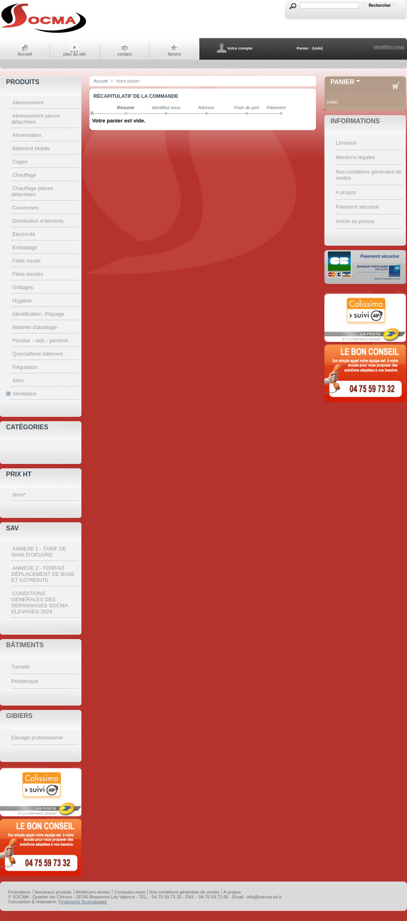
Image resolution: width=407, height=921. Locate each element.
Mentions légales (355, 157)
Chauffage (24, 175)
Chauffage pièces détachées (32, 191)
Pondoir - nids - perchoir (40, 340)
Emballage (24, 247)
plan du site (74, 54)
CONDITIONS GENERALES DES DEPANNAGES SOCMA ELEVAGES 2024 (39, 602)
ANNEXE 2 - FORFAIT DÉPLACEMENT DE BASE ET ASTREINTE (43, 574)
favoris (174, 54)
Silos (18, 380)
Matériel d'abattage (34, 327)
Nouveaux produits (53, 892)
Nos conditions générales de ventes (184, 892)
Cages (20, 162)
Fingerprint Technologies (82, 901)
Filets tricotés (28, 274)
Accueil (25, 54)
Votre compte (239, 48)
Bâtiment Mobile (31, 148)
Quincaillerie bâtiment (37, 354)
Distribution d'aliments (38, 221)
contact (124, 54)
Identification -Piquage (38, 314)
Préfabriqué (24, 681)
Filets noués (26, 261)
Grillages (22, 287)
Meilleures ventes (93, 892)
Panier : (304, 48)
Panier (342, 82)
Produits (22, 82)
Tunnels (20, 667)
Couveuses (25, 208)
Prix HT (18, 474)
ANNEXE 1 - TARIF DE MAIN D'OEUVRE (38, 552)
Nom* (19, 495)
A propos (346, 192)
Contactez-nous (129, 892)
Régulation (24, 367)
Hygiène (22, 301)
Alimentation (27, 135)
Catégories (27, 427)
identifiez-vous (389, 46)
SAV (12, 528)
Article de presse (355, 221)
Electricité (23, 234)
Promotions (19, 892)
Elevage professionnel (37, 738)
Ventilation (24, 394)
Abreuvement (28, 102)
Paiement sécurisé (357, 207)
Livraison (346, 143)
